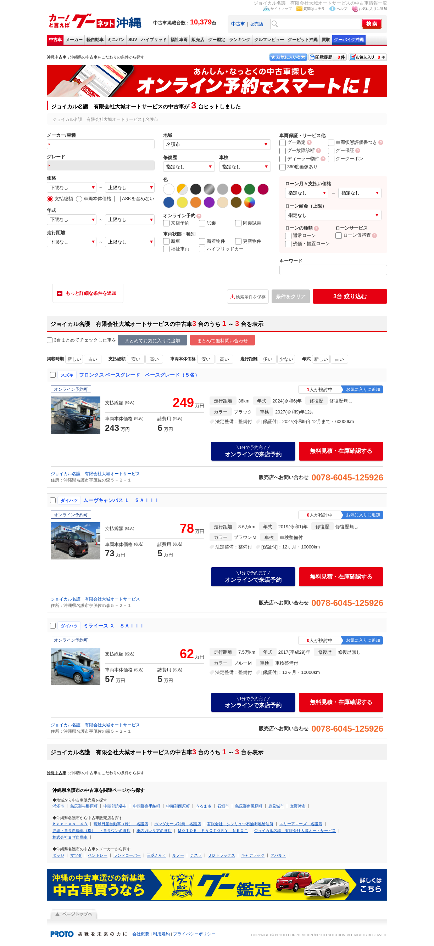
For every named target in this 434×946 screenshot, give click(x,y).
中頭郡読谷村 (115, 806)
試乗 (207, 223)
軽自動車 (95, 39)
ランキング (239, 39)
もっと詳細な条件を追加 (91, 293)
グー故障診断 (297, 150)
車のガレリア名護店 (154, 830)
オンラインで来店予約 (253, 451)
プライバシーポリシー (194, 934)
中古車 (55, 39)
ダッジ (58, 855)
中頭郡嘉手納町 (146, 806)
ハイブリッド (154, 39)
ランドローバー (127, 855)
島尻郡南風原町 (248, 806)
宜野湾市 (298, 806)
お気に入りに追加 (373, 9)
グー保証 (341, 150)
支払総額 (60, 198)
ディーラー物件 (299, 158)
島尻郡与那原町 (84, 806)
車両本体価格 (93, 198)
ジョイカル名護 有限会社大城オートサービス (95, 474)
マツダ (76, 855)
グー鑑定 (216, 39)
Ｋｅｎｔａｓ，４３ (70, 824)
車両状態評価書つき (352, 142)
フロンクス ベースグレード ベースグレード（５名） (139, 374)
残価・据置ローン (307, 243)
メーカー (74, 39)
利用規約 (161, 934)
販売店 (256, 24)
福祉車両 (179, 39)
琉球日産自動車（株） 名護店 (121, 824)
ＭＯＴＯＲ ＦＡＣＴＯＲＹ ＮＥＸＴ (213, 830)
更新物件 (248, 241)
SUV (132, 39)
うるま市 (203, 806)
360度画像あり (298, 166)
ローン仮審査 (353, 235)
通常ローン (300, 235)
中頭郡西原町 (178, 806)
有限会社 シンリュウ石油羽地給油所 (240, 824)
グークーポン (345, 158)
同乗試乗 (248, 223)
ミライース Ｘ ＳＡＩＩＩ (113, 625)
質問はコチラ (314, 9)
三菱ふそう (156, 855)
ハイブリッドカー (221, 249)
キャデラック (253, 855)
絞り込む (349, 296)
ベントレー (97, 855)
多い (267, 359)
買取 (326, 39)
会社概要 (140, 934)
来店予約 (176, 223)
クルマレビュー (269, 39)
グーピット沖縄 (303, 39)
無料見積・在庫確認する (341, 451)
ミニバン (115, 39)
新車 (171, 241)
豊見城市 (276, 806)
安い (135, 359)
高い (154, 359)
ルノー (178, 855)
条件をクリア (291, 296)
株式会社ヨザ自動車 (70, 837)
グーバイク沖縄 (349, 39)
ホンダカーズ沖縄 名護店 (177, 824)
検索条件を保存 (251, 296)
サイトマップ (281, 9)
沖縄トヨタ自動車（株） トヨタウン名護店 (91, 830)
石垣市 (223, 806)
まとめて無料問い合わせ (222, 340)
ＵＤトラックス (221, 855)
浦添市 (58, 806)
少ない (286, 359)
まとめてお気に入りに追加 (152, 340)
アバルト (278, 855)
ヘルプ (341, 9)
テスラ (196, 855)
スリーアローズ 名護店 (300, 824)
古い (92, 359)
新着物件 (212, 241)
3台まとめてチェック (72, 340)
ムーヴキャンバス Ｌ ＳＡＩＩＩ (121, 500)
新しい (74, 359)
